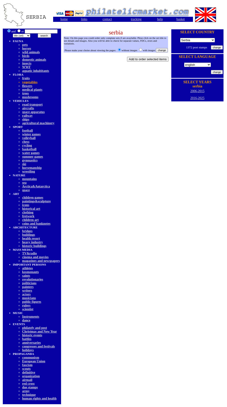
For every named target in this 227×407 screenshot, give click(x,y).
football (27, 130)
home (64, 19)
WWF (26, 67)
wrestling (28, 171)
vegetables (30, 82)
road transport (32, 104)
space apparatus (33, 112)
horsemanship (32, 168)
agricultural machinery (38, 123)
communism (30, 357)
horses (26, 48)
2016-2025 (197, 98)
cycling (27, 145)
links (84, 19)
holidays (28, 350)
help (160, 19)
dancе (26, 320)
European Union (33, 361)
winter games (31, 134)
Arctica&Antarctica (36, 186)
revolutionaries (32, 279)
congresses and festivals (38, 346)
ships (25, 119)
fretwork (28, 216)
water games (31, 153)
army (26, 391)
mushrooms (30, 97)
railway (27, 115)
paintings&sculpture (36, 201)
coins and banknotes (36, 223)
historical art (31, 208)
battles (26, 339)
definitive (28, 372)
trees (25, 93)
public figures (31, 302)
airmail (27, 380)
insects (26, 63)
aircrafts (28, 108)
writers (27, 290)
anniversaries (31, 342)
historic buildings (34, 246)
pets (25, 45)
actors (26, 294)
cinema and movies (35, 257)
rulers (26, 305)
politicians (29, 283)
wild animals (31, 52)
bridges (27, 231)
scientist (27, 309)
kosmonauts (30, 272)
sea (24, 182)
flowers (27, 86)
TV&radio (29, 253)
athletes (27, 268)
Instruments (30, 316)
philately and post (34, 328)
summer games (32, 156)
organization (31, 376)
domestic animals (34, 59)
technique (29, 395)
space (26, 190)
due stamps (30, 387)
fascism (27, 365)
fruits (26, 78)
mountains (29, 179)
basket (180, 19)
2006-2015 (197, 91)
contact (107, 19)
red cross (28, 383)
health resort (31, 238)
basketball (29, 149)
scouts (26, 368)
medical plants (32, 89)
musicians (29, 298)
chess (25, 141)
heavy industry (32, 242)
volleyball (29, 138)
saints (26, 275)
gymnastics (30, 160)
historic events (32, 335)
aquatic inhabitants (35, 71)
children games (32, 197)
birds (25, 56)
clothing (27, 212)
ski (24, 164)
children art (30, 220)
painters (28, 287)
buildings (28, 235)
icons (25, 205)
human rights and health (39, 398)
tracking (136, 19)
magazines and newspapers (41, 261)
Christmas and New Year (39, 331)
